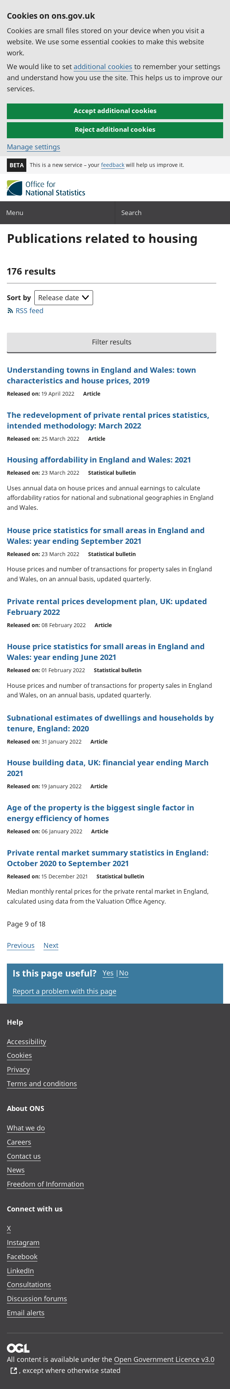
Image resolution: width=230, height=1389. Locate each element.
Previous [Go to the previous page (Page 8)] (21, 945)
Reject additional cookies (115, 129)
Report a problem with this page (64, 991)
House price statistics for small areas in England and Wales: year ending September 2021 (106, 535)
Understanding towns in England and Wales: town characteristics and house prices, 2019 (101, 375)
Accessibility (26, 1041)
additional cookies (103, 66)
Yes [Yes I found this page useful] (108, 972)
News (16, 1169)
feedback (112, 164)
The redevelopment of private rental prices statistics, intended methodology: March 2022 (108, 420)
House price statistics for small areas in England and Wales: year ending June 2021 (106, 651)
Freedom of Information (45, 1183)
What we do (26, 1127)
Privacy (18, 1069)
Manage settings (33, 146)
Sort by (19, 297)
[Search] (172, 212)
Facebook (22, 1256)
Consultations (29, 1284)
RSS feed (29, 310)
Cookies (19, 1055)
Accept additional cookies (115, 110)
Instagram (23, 1242)
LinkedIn (20, 1270)
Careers (19, 1141)
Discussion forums (37, 1298)
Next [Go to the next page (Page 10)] (50, 945)
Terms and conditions (42, 1083)
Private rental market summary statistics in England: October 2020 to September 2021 (108, 857)
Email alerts (26, 1312)
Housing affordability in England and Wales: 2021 (99, 459)
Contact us (24, 1156)
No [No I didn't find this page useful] (124, 972)
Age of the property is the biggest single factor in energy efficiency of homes (100, 812)
